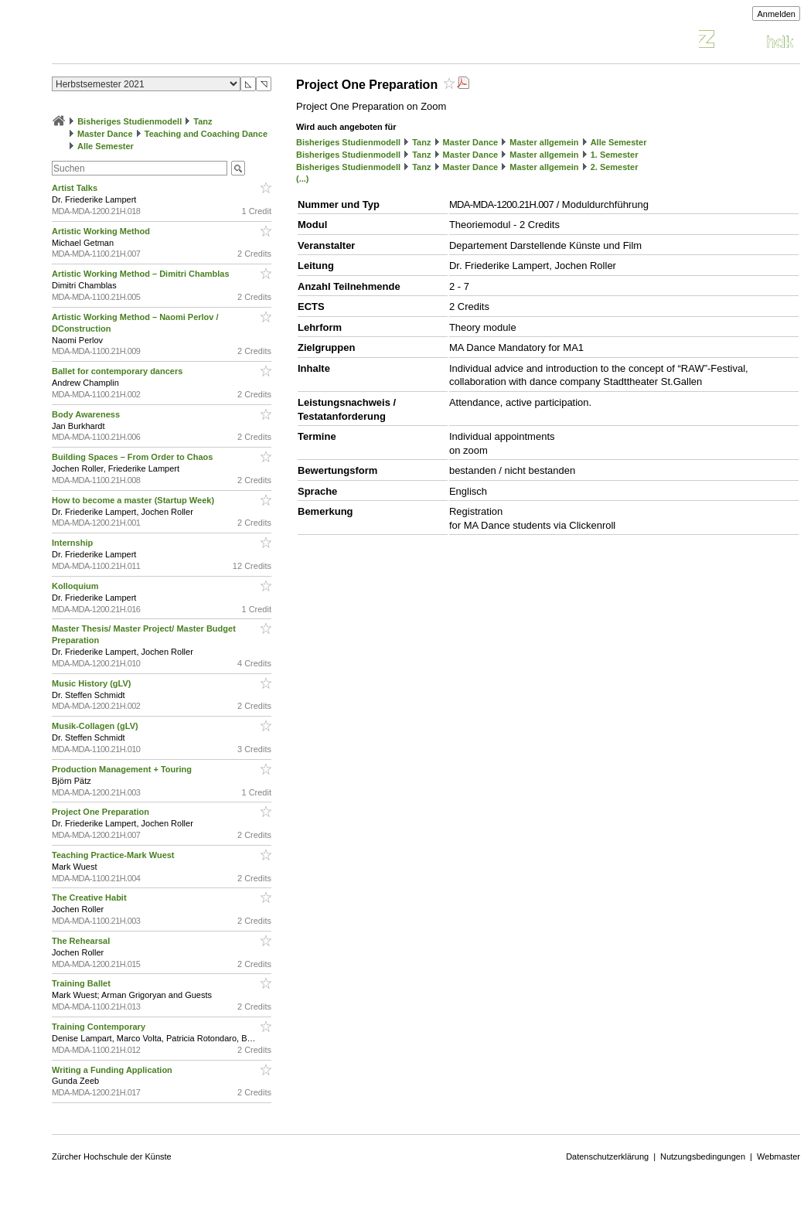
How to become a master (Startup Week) (134, 500)
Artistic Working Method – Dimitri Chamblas (142, 273)
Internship (73, 542)
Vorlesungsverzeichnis (165, 41)
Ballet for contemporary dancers (118, 371)
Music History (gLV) (93, 683)
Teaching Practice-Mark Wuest (114, 855)
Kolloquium (76, 586)
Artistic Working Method (102, 231)
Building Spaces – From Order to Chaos (133, 457)
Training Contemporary (100, 1026)
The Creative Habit (90, 897)
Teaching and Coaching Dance (206, 133)
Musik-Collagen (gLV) (96, 726)
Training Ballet (82, 983)
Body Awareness (87, 414)
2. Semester (615, 167)
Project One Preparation (102, 811)
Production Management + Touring (123, 769)
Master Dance (105, 133)
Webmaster (778, 1156)
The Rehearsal (82, 940)
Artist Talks (76, 187)
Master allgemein (543, 142)
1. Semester (615, 154)
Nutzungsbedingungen (702, 1156)
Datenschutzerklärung (607, 1156)
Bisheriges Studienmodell (129, 121)
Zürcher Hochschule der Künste (112, 1156)
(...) (302, 178)
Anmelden (776, 14)
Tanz (202, 121)
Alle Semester (105, 146)
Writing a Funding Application (113, 1070)
